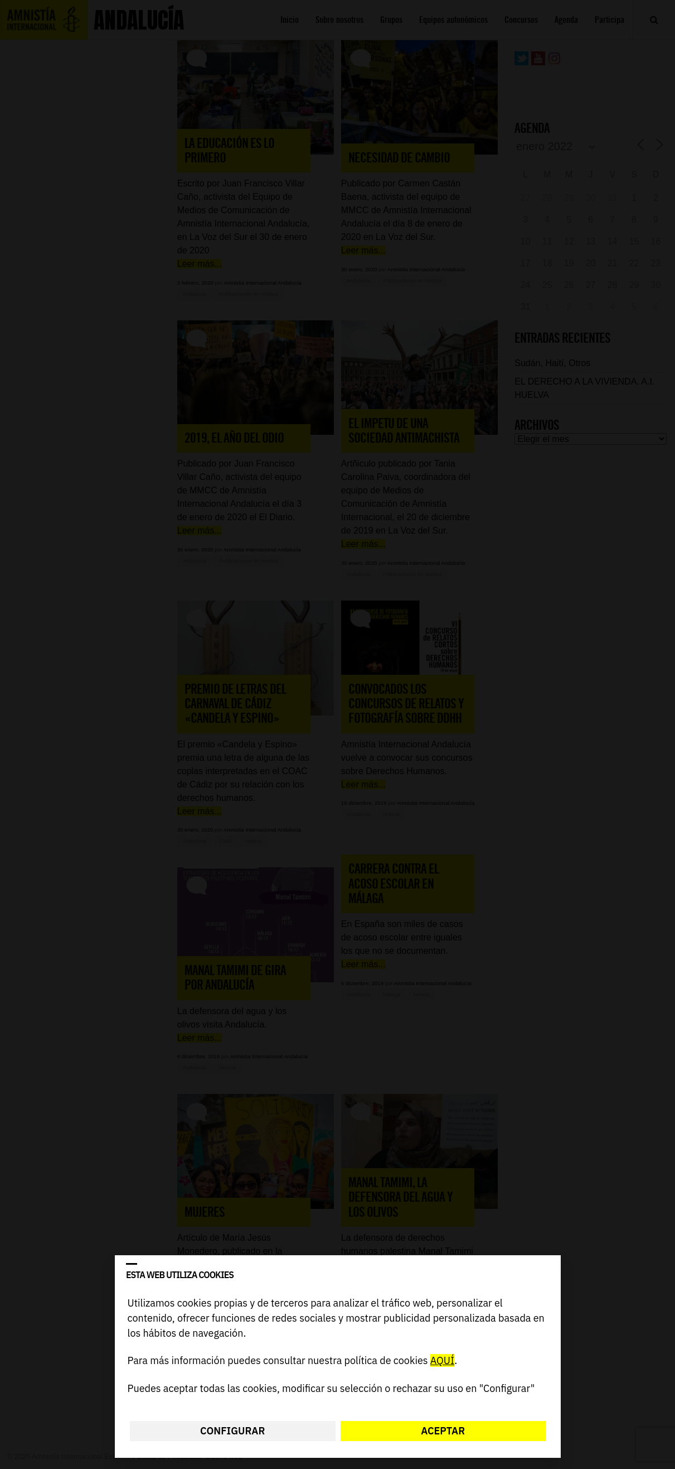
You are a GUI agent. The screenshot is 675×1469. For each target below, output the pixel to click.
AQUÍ (442, 1361)
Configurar (232, 1430)
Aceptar (443, 1430)
